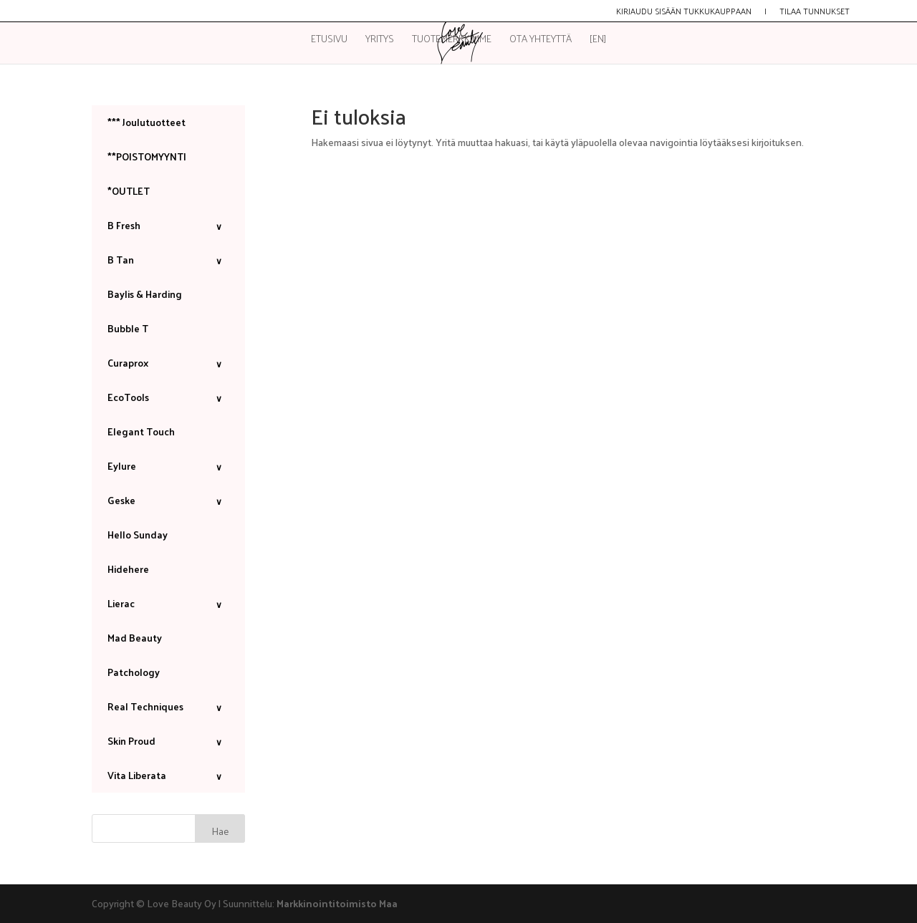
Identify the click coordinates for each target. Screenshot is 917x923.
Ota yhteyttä (540, 40)
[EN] (598, 40)
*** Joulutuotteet (146, 122)
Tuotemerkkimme (451, 40)
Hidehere (128, 569)
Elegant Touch (141, 431)
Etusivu (329, 40)
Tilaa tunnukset (814, 12)
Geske (168, 500)
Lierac (168, 603)
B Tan (168, 260)
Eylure (168, 466)
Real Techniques (168, 706)
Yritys (379, 40)
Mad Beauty (134, 638)
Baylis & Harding (144, 294)
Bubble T (127, 328)
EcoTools (168, 397)
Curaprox (168, 363)
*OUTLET (128, 191)
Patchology (133, 672)
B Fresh (168, 225)
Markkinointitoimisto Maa (337, 903)
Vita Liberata (168, 775)
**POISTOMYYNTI (146, 156)
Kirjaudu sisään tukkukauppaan (684, 12)
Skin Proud (168, 741)
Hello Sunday (137, 534)
